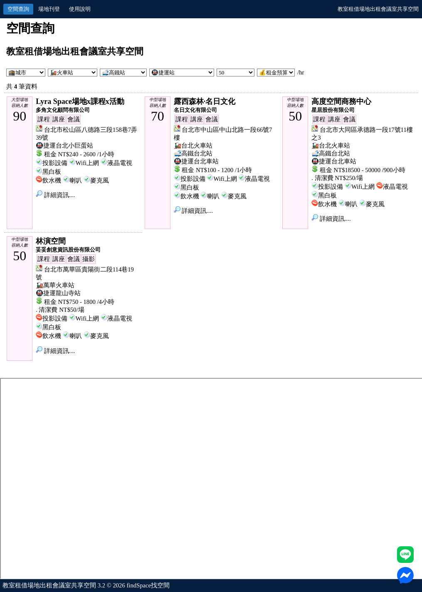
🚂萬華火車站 (55, 285)
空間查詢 (18, 9)
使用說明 (80, 9)
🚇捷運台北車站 (196, 161)
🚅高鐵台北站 (193, 153)
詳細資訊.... (55, 195)
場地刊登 (49, 9)
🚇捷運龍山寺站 (58, 293)
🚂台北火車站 (193, 145)
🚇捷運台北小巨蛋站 (64, 145)
